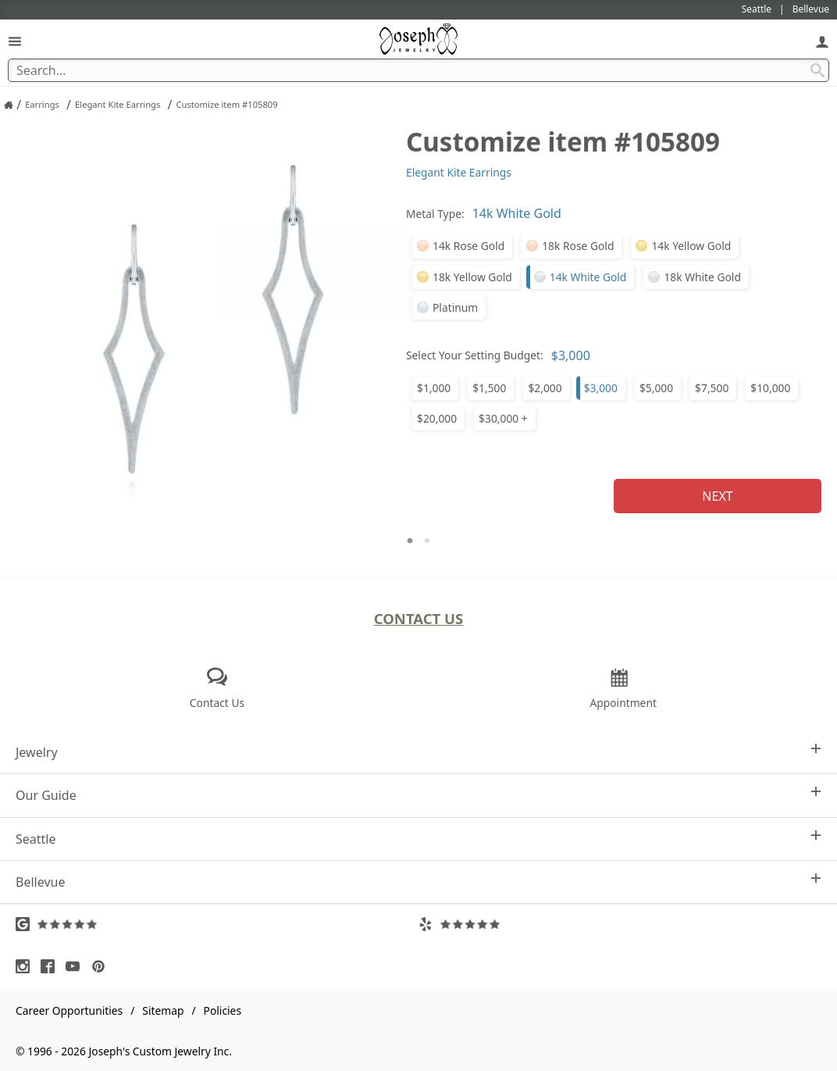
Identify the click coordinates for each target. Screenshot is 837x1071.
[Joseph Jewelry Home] (8, 104)
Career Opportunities (69, 1010)
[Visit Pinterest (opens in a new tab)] (102, 966)
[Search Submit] (817, 70)
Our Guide (418, 795)
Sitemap (162, 1010)
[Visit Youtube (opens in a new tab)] (76, 966)
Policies (222, 1010)
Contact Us (419, 618)
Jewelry (418, 752)
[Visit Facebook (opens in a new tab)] (51, 966)
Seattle (418, 839)
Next (717, 496)
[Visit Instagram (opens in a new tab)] (26, 966)
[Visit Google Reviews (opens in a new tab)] (217, 924)
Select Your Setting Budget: (474, 355)
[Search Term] (418, 70)
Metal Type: (435, 213)
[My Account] (822, 41)
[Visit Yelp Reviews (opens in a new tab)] (619, 924)
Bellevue (418, 882)
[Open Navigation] (15, 41)
